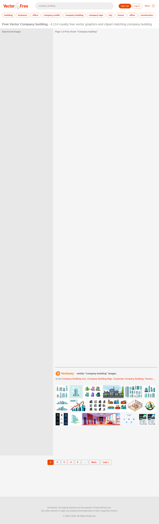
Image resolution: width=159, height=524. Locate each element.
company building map (99, 378)
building (8, 15)
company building (74, 15)
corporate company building (128, 378)
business (22, 15)
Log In (137, 6)
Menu (147, 6)
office (35, 15)
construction (146, 15)
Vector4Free (16, 5)
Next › (94, 462)
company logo (96, 15)
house (121, 15)
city (110, 15)
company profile (52, 15)
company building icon (74, 378)
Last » (106, 462)
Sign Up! (125, 6)
